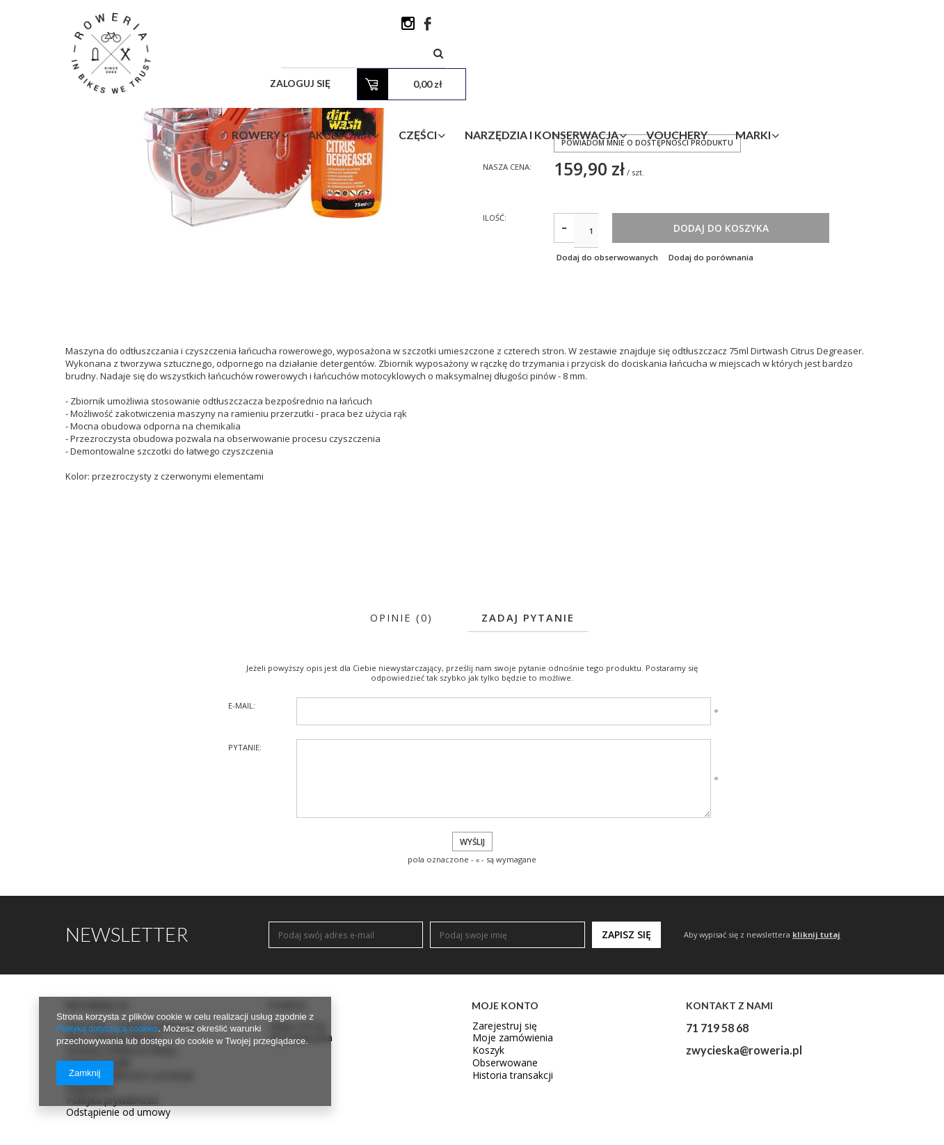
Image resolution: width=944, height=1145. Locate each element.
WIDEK (566, 217)
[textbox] (559, 27)
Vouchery (761, 79)
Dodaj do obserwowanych (606, 396)
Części (502, 79)
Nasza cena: (509, 302)
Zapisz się (626, 1074)
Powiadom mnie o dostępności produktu (648, 278)
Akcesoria (423, 79)
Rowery (340, 79)
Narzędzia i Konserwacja (626, 79)
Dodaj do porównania (724, 396)
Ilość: (496, 355)
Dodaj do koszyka (775, 367)
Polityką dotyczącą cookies (110, 1029)
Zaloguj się (703, 27)
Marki (837, 79)
